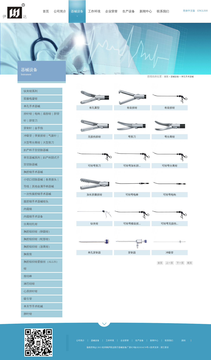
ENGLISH (202, 10)
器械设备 (175, 76)
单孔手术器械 (187, 76)
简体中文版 (189, 10)
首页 (166, 76)
